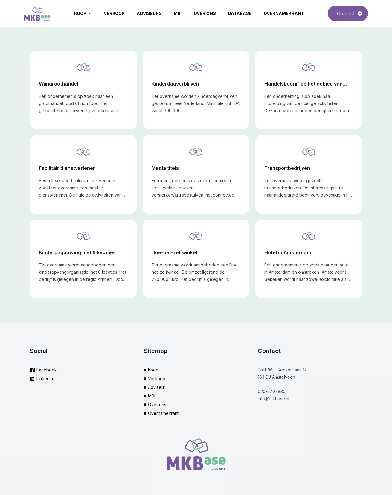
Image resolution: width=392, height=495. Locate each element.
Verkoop (114, 13)
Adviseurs (149, 13)
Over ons (205, 13)
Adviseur (156, 387)
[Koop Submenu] (92, 13)
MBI (178, 13)
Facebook (46, 369)
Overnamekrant (284, 13)
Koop (80, 13)
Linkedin (44, 378)
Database (240, 13)
